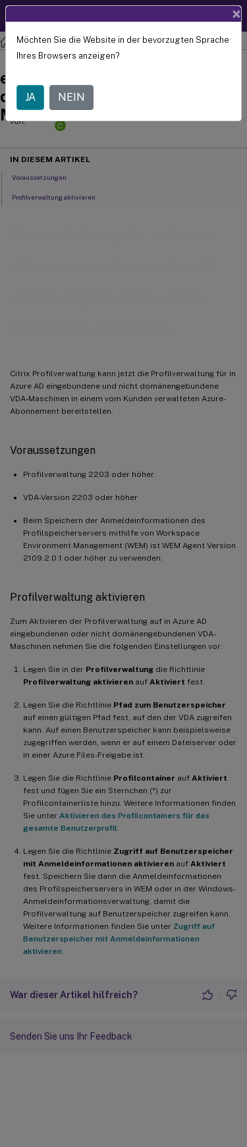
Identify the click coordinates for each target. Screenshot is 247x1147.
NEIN (71, 97)
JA (30, 97)
